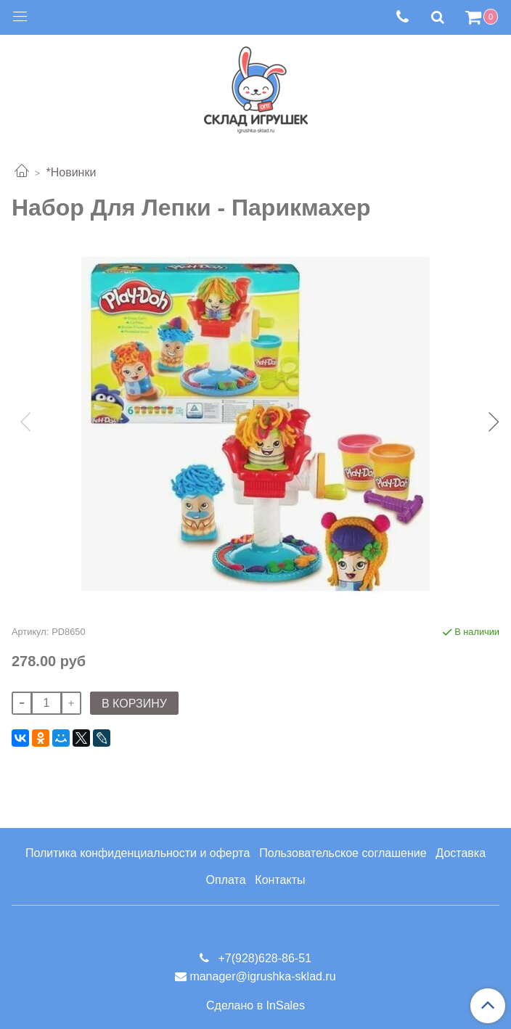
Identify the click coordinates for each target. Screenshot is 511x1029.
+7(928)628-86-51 (263, 958)
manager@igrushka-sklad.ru (262, 976)
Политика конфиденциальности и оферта (137, 853)
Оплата (226, 880)
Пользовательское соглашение (342, 853)
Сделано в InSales (255, 1006)
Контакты (280, 880)
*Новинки (71, 172)
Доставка (461, 853)
